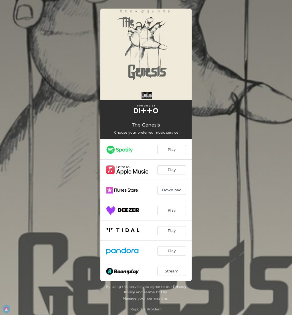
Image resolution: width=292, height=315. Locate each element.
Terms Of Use (156, 292)
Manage (130, 298)
